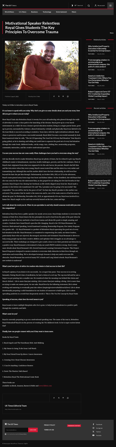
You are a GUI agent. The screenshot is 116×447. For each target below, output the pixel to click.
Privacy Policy (23, 434)
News (112, 33)
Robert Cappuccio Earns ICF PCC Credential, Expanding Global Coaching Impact (99, 94)
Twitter (98, 432)
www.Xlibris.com (45, 386)
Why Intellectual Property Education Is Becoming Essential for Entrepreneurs (99, 48)
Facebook (99, 424)
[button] (88, 5)
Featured (91, 54)
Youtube (98, 435)
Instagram (99, 428)
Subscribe (33, 430)
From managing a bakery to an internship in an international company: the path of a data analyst (99, 63)
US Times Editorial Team (16, 406)
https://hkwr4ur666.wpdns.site (13, 409)
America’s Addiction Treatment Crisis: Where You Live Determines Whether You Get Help (99, 79)
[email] (16, 430)
